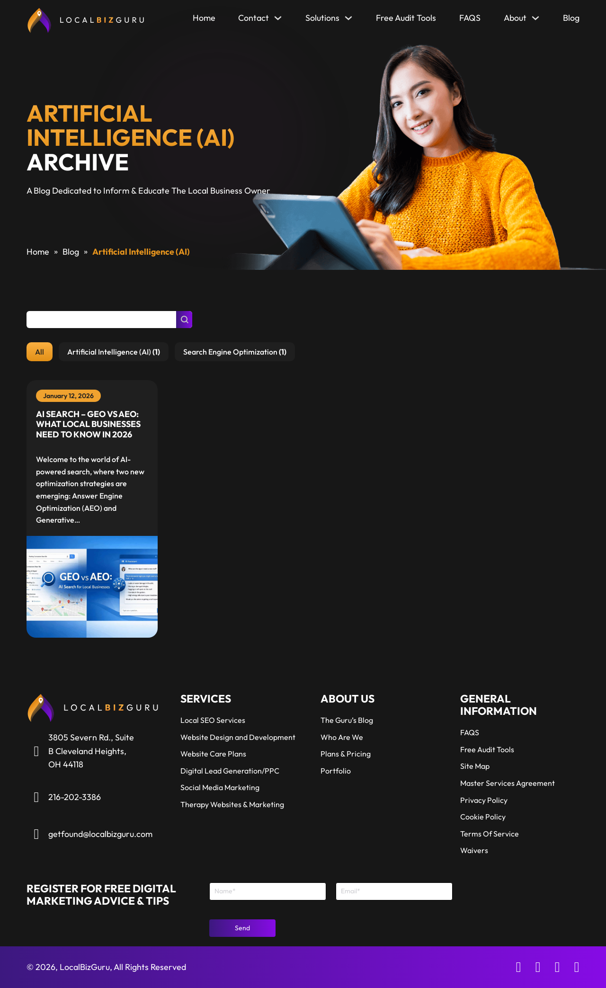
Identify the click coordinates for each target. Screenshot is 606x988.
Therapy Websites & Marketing (232, 804)
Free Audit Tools (406, 17)
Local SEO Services (212, 720)
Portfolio (336, 770)
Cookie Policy (483, 816)
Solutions (322, 17)
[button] (40, 351)
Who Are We (342, 737)
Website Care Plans (213, 753)
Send (242, 928)
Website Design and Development (237, 737)
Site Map (475, 766)
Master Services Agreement (507, 783)
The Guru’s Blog (347, 720)
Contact (253, 17)
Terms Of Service (489, 833)
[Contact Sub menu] (278, 20)
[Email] (394, 891)
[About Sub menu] (535, 20)
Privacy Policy (484, 800)
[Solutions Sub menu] (348, 20)
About (515, 17)
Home (204, 17)
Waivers (474, 850)
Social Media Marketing (219, 787)
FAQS (470, 17)
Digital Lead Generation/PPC (229, 770)
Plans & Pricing (346, 753)
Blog (571, 17)
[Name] (267, 891)
